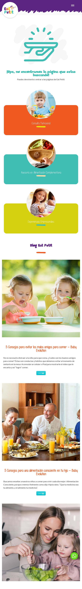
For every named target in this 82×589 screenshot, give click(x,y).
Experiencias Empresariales (41, 221)
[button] (74, 556)
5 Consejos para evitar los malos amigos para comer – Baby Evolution (41, 348)
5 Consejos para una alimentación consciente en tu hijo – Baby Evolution (41, 472)
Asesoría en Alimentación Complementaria (41, 172)
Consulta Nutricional (41, 123)
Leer (41, 373)
